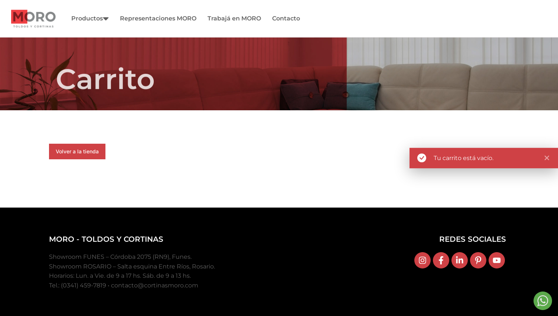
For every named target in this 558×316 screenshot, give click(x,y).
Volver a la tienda (77, 151)
